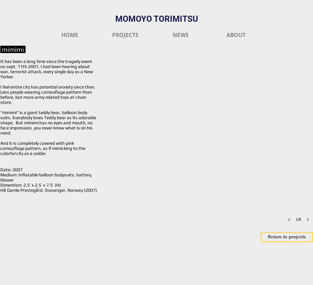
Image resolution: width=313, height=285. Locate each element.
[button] (209, 147)
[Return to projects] (286, 237)
